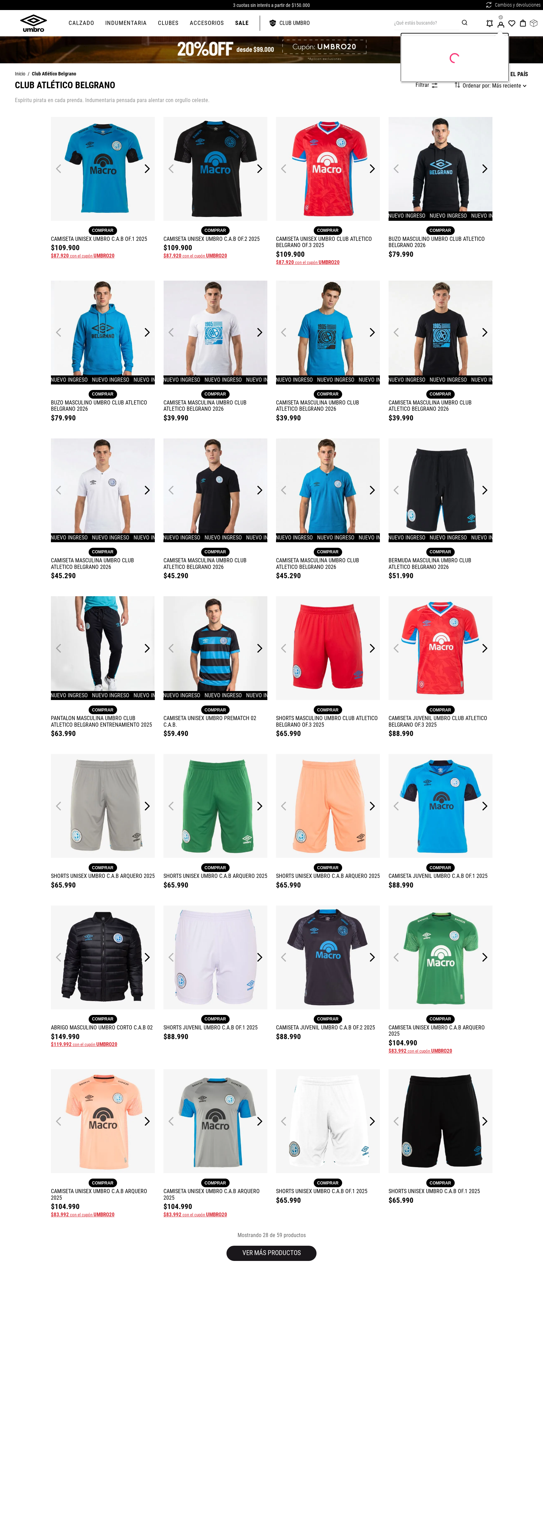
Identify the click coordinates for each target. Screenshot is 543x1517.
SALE (242, 22)
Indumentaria (126, 22)
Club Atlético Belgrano (54, 74)
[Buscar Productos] (466, 23)
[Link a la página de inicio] (20, 74)
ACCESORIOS (207, 22)
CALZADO (81, 22)
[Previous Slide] (58, 168)
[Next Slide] (147, 168)
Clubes (168, 22)
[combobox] (437, 23)
